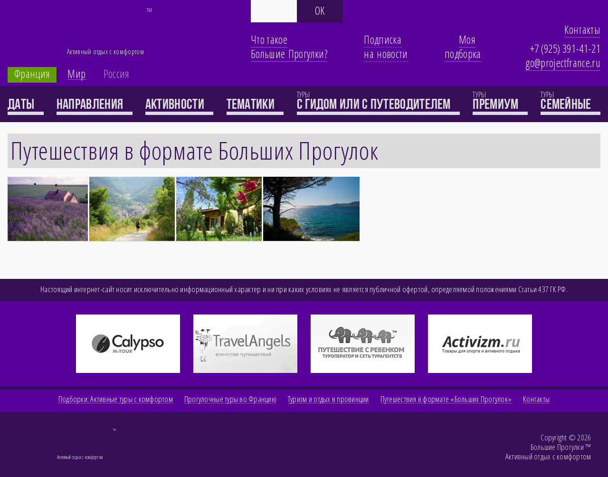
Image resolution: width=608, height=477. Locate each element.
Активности (179, 104)
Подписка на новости (386, 46)
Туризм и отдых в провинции (328, 399)
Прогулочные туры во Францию (230, 399)
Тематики (255, 104)
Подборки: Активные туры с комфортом (115, 399)
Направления (95, 104)
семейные (570, 104)
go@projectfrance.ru (562, 62)
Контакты (582, 29)
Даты (26, 104)
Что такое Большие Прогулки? (289, 46)
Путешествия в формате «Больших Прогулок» (446, 399)
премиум (500, 104)
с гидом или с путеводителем (378, 104)
